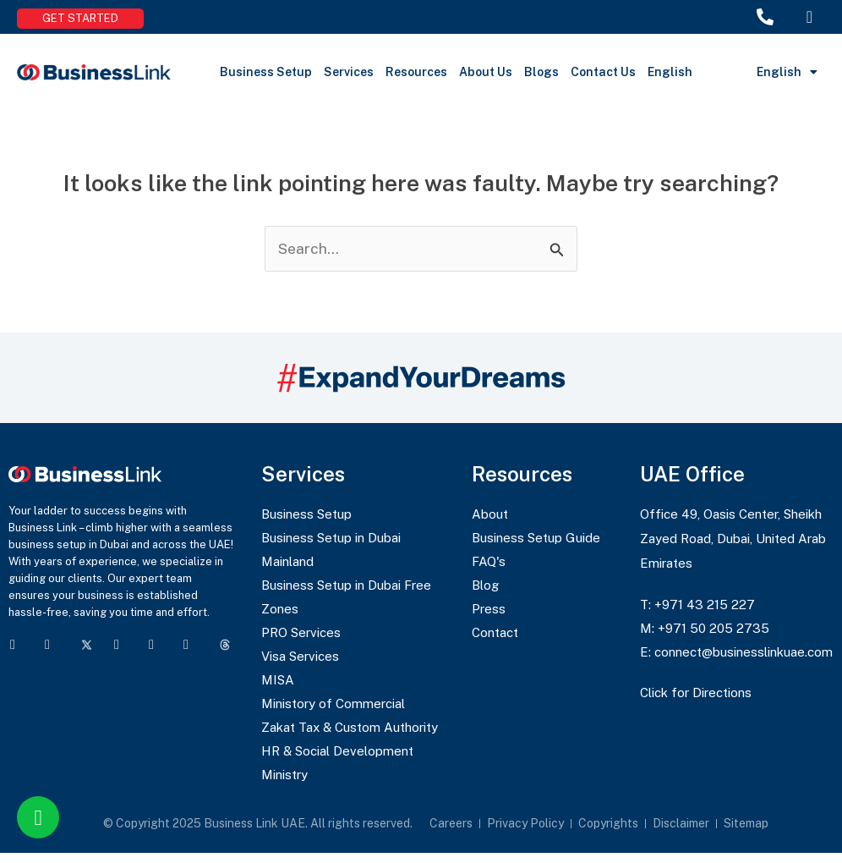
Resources (416, 72)
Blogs (541, 72)
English (670, 72)
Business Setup (266, 72)
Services (349, 72)
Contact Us (603, 72)
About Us (485, 72)
